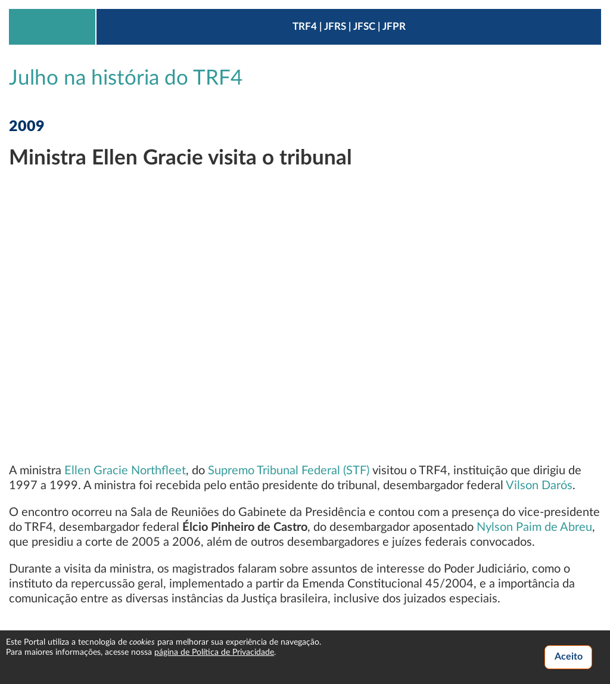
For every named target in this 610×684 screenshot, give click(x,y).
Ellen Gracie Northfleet (125, 471)
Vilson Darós (539, 486)
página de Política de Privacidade (214, 652)
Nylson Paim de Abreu (534, 527)
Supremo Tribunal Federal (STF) (288, 471)
